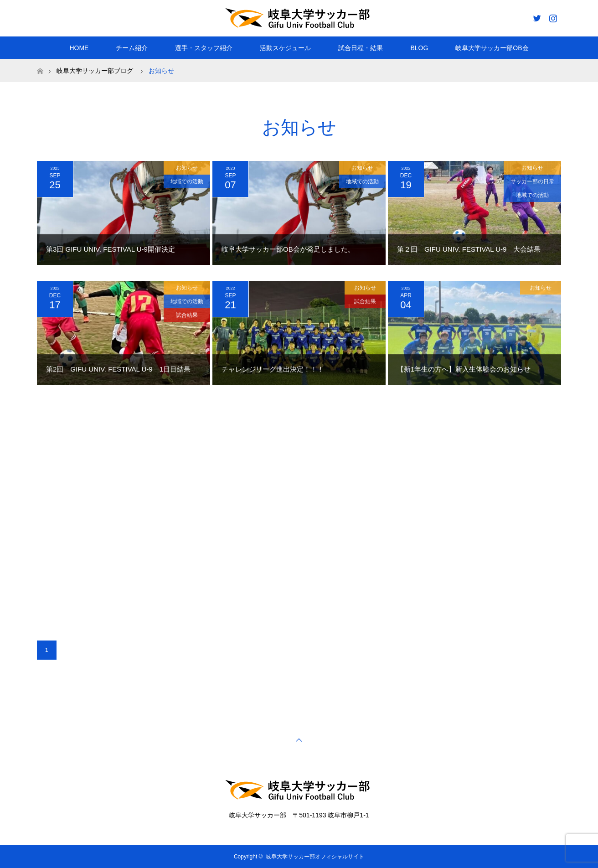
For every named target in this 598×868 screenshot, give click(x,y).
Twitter (536, 16)
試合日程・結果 (360, 48)
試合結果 (187, 316)
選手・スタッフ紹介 (203, 48)
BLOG (419, 48)
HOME (78, 48)
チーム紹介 (132, 48)
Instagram (552, 16)
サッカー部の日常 (532, 181)
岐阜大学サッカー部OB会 (491, 48)
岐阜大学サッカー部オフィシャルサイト (315, 856)
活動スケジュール (285, 48)
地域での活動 (186, 181)
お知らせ (187, 168)
